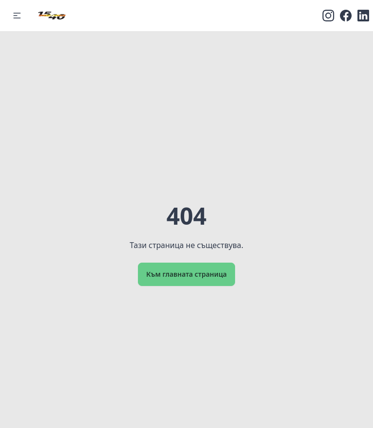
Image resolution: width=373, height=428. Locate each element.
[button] (17, 15)
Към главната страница (186, 274)
